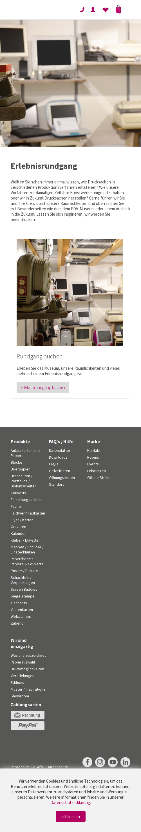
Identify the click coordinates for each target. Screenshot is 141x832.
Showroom (20, 696)
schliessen (70, 816)
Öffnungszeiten (62, 477)
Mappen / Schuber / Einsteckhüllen (27, 549)
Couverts (18, 492)
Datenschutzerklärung (70, 802)
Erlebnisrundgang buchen (43, 387)
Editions (17, 682)
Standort (56, 484)
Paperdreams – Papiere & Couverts (27, 561)
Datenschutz (57, 766)
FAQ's (54, 464)
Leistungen (96, 470)
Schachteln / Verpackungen (23, 580)
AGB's (38, 766)
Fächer (16, 506)
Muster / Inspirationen (29, 689)
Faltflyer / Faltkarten (28, 513)
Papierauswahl (23, 662)
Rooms (93, 457)
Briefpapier (20, 469)
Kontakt (93, 450)
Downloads (58, 457)
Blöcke (16, 462)
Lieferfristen (59, 470)
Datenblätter (59, 450)
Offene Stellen (99, 477)
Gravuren (18, 526)
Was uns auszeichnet (28, 655)
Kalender (18, 533)
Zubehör (18, 623)
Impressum (20, 766)
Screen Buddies (24, 589)
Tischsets (19, 602)
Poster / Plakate (24, 570)
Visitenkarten (22, 609)
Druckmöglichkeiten (27, 668)
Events (93, 464)
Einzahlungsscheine (27, 499)
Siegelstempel (23, 596)
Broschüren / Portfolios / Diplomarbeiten (24, 481)
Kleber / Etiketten (26, 540)
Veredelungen (22, 675)
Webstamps (21, 616)
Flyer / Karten (22, 519)
